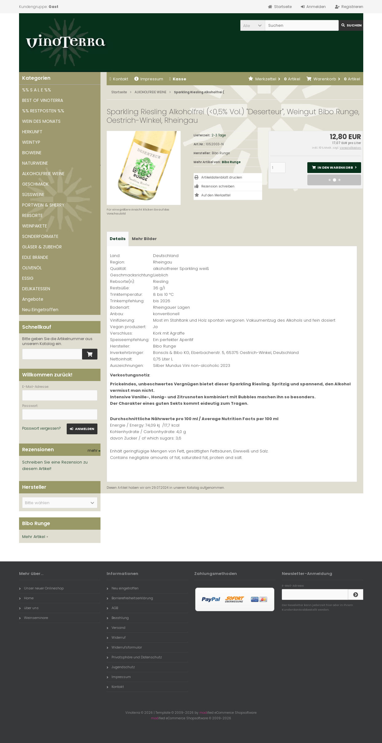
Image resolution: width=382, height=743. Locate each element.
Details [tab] (118, 239)
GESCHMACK (35, 184)
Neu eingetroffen (123, 588)
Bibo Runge (231, 162)
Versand (116, 627)
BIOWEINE (31, 153)
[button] (252, 25)
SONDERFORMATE (40, 236)
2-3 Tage (218, 135)
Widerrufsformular (124, 647)
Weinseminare (33, 617)
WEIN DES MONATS (41, 121)
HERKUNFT (32, 132)
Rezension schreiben (217, 186)
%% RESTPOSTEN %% (43, 111)
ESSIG (27, 278)
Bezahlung (118, 617)
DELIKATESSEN (36, 289)
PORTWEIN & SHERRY (43, 205)
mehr (94, 450)
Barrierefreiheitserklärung (130, 598)
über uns (29, 607)
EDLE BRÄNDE (35, 257)
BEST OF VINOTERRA (42, 100)
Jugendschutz (121, 667)
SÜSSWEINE (33, 194)
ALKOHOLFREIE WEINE (43, 174)
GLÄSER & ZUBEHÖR (42, 247)
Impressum (148, 79)
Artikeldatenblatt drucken (221, 177)
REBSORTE (32, 215)
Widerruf (116, 637)
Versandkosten (350, 148)
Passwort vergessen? (41, 428)
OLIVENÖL (32, 268)
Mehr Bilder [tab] (144, 239)
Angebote (32, 299)
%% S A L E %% (36, 90)
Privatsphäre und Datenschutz (134, 657)
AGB (112, 607)
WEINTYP (31, 142)
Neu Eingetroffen (40, 310)
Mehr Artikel (33, 537)
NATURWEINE (35, 163)
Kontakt (119, 79)
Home (26, 598)
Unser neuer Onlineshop (41, 588)
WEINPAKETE (34, 226)
